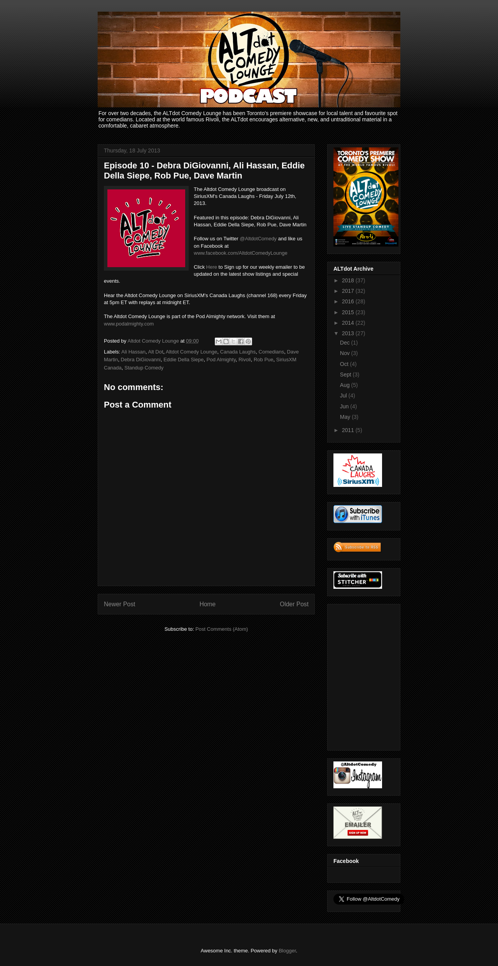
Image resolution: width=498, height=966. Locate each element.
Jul (344, 395)
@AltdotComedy (258, 239)
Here (211, 267)
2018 (349, 280)
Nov (345, 353)
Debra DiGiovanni (141, 359)
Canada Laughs (238, 352)
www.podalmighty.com (129, 324)
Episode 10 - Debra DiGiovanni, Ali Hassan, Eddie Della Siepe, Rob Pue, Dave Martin (204, 170)
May (346, 417)
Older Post (294, 604)
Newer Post (119, 604)
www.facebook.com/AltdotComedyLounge (241, 253)
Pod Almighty (221, 359)
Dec (345, 343)
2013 (349, 333)
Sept (346, 374)
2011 (349, 430)
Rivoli (244, 359)
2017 (349, 291)
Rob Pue (264, 359)
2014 (349, 323)
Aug (345, 385)
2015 (349, 312)
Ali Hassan (133, 352)
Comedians (271, 352)
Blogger (287, 951)
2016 (349, 301)
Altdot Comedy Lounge (191, 352)
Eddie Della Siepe (183, 359)
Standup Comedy (143, 368)
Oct (345, 364)
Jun (345, 406)
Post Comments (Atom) (221, 629)
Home (208, 604)
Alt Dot (155, 352)
